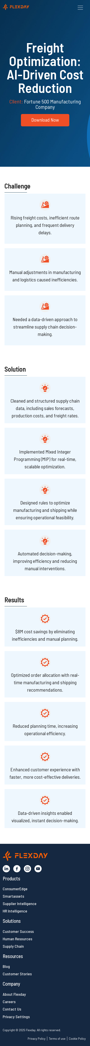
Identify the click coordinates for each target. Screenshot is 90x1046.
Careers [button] (9, 1001)
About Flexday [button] (14, 994)
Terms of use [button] (57, 1038)
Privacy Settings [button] (16, 1016)
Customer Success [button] (18, 931)
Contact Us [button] (12, 1009)
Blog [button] (6, 966)
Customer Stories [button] (17, 973)
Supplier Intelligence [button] (19, 903)
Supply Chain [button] (13, 946)
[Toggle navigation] (80, 7)
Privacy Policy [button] (36, 1038)
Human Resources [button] (17, 938)
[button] (26, 6)
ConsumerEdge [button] (15, 888)
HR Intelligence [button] (15, 910)
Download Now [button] (45, 120)
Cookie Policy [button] (77, 1038)
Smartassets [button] (13, 896)
